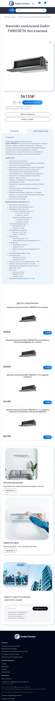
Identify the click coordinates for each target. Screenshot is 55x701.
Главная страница (10, 17)
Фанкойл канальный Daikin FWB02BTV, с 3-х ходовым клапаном (27, 376)
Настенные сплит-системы (11, 646)
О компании (6, 672)
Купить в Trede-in (28, 119)
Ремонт (4, 669)
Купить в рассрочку (28, 114)
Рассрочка (5, 666)
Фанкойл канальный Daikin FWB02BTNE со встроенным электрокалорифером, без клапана (27, 341)
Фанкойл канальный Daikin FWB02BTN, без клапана (27, 307)
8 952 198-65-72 (6, 679)
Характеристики (40, 131)
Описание (14, 131)
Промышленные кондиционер (12, 657)
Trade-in (4, 664)
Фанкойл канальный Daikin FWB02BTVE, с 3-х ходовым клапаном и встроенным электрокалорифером (27, 411)
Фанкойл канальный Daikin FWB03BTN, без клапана (35, 17)
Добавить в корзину (32, 102)
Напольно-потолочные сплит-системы (15, 651)
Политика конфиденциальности (11, 695)
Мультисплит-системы (9, 649)
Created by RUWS (8, 698)
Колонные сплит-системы (10, 654)
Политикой (21, 618)
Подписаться (40, 608)
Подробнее (10, 490)
